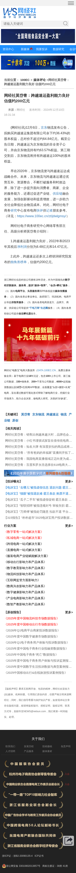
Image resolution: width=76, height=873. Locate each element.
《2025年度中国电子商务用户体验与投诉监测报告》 (39, 660)
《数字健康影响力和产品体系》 (25, 592)
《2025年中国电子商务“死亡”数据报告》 (31, 654)
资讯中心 (8, 49)
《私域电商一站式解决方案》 (24, 537)
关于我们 (38, 739)
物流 (64, 414)
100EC (25, 80)
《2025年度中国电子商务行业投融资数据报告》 (36, 648)
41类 (65, 866)
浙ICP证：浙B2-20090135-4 (17, 855)
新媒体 (25, 49)
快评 (39, 210)
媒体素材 (47, 751)
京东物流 (38, 414)
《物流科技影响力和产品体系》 (25, 574)
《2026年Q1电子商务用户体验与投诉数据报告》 (37, 642)
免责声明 (66, 746)
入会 (67, 774)
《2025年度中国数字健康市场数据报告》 (31, 636)
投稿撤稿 (47, 746)
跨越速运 (52, 414)
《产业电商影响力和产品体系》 (25, 598)
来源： (12, 109)
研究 (14, 210)
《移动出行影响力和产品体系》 (25, 562)
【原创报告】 (13, 612)
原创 (15, 420)
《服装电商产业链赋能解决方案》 (27, 556)
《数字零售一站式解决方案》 (24, 531)
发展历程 (29, 746)
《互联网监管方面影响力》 (22, 580)
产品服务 (29, 751)
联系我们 (10, 746)
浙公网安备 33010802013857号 (23, 866)
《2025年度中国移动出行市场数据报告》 (31, 624)
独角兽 (15, 262)
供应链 (57, 193)
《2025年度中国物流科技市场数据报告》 (31, 618)
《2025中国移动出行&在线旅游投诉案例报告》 (35, 672)
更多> (69, 481)
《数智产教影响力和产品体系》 (25, 604)
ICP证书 (39, 855)
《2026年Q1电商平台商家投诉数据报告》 (32, 630)
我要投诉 (41, 49)
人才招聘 (10, 751)
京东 (44, 127)
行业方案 (10, 525)
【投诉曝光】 (13, 481)
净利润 (22, 246)
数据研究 (58, 49)
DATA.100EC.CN (46, 370)
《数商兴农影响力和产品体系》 (25, 586)
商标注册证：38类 (52, 866)
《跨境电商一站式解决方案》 (24, 543)
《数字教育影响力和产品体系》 (25, 568)
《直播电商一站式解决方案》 (24, 550)
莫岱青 (25, 414)
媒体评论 (39, 80)
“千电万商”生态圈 (38, 308)
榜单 (23, 262)
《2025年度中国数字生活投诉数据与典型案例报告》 (39, 666)
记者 (49, 210)
